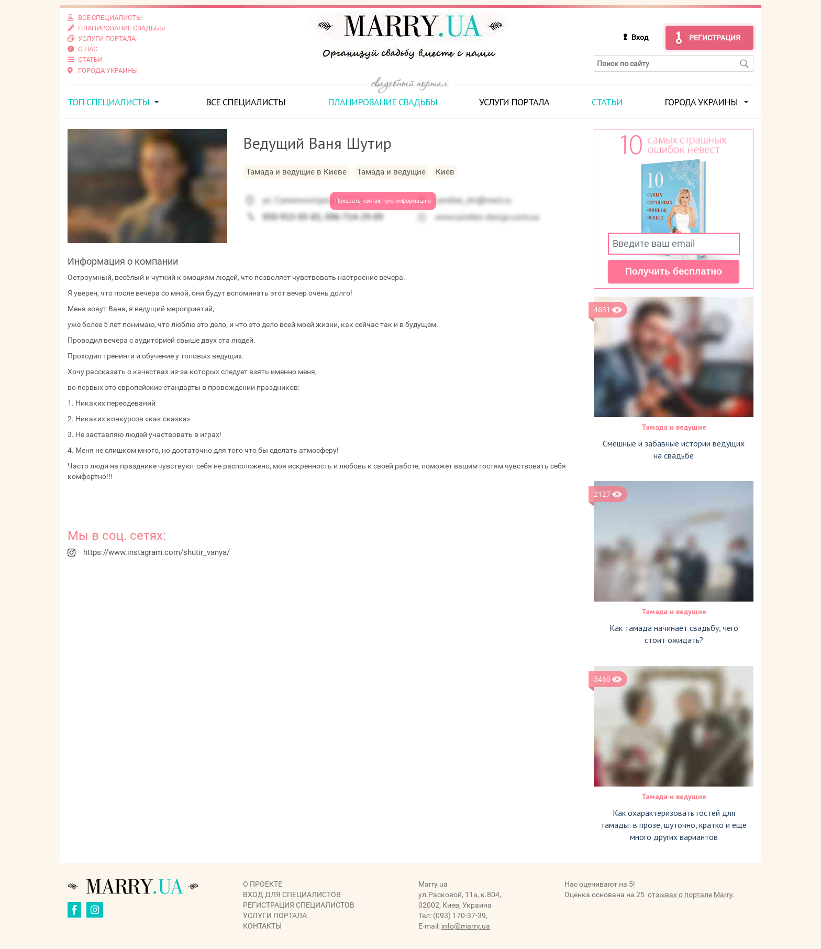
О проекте (262, 883)
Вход (639, 37)
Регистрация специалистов (298, 904)
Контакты (262, 925)
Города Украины (701, 101)
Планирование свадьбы (382, 101)
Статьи (607, 101)
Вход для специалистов (292, 894)
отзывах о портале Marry (690, 894)
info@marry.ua (465, 925)
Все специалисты (245, 101)
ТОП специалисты (108, 101)
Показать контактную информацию (383, 200)
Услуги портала (514, 101)
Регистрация (714, 38)
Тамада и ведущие (673, 426)
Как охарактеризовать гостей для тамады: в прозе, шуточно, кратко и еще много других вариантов (674, 824)
